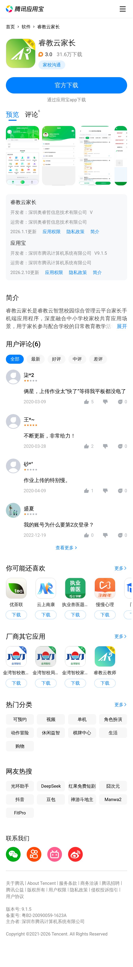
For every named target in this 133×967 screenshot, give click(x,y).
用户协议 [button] (15, 896)
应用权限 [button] (52, 231)
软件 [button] (26, 26)
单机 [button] (82, 719)
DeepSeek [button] (51, 786)
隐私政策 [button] (75, 231)
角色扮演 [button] (113, 719)
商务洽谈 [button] (89, 883)
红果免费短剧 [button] (82, 786)
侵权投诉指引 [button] (104, 889)
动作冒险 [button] (20, 732)
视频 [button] (50, 719)
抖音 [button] (19, 799)
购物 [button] (19, 746)
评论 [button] (31, 113)
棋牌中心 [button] (82, 732)
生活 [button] (113, 732)
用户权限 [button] (57, 889)
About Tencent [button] (41, 883)
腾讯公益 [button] (15, 889)
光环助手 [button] (20, 786)
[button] (25, 9)
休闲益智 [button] (51, 732)
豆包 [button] (50, 799)
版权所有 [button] (36, 889)
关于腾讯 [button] (15, 883)
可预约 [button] (20, 719)
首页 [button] (10, 26)
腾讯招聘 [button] (111, 883)
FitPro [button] (20, 812)
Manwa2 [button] (113, 799)
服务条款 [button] (68, 883)
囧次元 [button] (113, 786)
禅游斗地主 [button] (82, 799)
